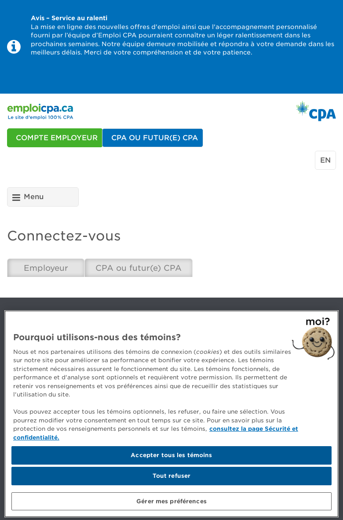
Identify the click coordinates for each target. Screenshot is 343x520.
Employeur (46, 268)
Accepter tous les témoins (171, 458)
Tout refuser (172, 478)
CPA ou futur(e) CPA (138, 268)
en (325, 160)
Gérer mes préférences (171, 504)
